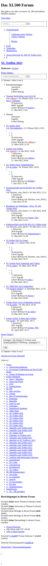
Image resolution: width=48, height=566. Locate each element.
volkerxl (13, 98)
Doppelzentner (34, 234)
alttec (30, 280)
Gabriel (31, 158)
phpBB (14, 536)
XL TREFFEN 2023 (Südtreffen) (19, 286)
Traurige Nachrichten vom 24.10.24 (20, 96)
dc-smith (13, 167)
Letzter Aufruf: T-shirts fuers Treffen (21, 318)
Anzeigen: (13, 340)
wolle (12, 243)
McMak (31, 181)
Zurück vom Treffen (14, 149)
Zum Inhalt (5, 18)
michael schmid (16, 289)
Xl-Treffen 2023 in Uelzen (17, 240)
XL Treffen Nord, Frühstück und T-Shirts (23, 263)
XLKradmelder (16, 128)
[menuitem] (21, 34)
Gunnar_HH (33, 218)
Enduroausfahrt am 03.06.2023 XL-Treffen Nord (26, 224)
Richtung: (30, 342)
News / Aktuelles (13, 101)
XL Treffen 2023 (11, 63)
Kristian (15, 68)
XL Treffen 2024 (13, 126)
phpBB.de (29, 543)
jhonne (30, 296)
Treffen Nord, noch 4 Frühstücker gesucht (23, 302)
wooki (12, 321)
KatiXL (31, 108)
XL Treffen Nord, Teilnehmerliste (20, 165)
